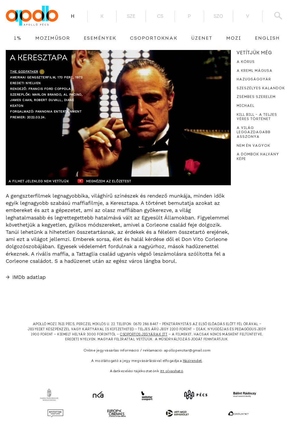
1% (18, 38)
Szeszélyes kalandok (261, 88)
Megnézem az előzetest (117, 181)
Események (100, 38)
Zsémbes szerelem (256, 97)
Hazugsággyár (254, 79)
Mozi (233, 38)
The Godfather (24, 72)
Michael (245, 106)
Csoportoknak (153, 38)
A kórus (246, 62)
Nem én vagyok (253, 146)
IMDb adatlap (26, 277)
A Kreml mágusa (254, 71)
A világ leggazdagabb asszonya (253, 132)
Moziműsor (52, 38)
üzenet (201, 38)
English (267, 38)
